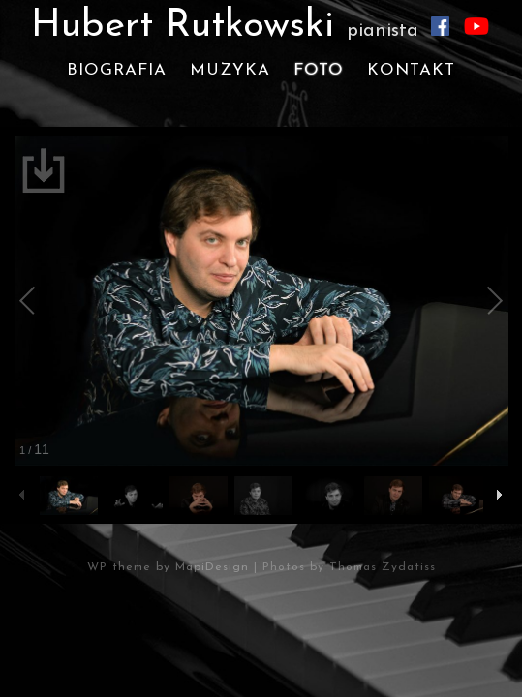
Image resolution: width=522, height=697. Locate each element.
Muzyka (230, 70)
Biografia (117, 70)
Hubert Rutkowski (224, 26)
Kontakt (411, 70)
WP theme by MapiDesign (168, 567)
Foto (318, 70)
